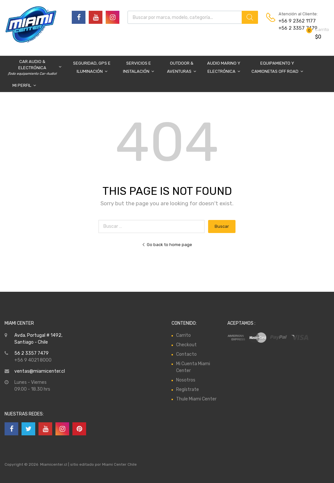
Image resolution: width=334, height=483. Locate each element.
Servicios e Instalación (138, 68)
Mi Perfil (24, 85)
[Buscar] (250, 17)
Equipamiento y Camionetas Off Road (277, 68)
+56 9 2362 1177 (295, 21)
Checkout (186, 345)
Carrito (183, 335)
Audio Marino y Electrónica (223, 68)
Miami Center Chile (119, 464)
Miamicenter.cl (53, 464)
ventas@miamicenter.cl (39, 371)
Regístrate (187, 389)
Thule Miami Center (196, 399)
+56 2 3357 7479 (295, 28)
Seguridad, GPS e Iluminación (92, 68)
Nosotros (185, 380)
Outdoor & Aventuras (181, 68)
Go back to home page (167, 244)
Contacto (186, 354)
